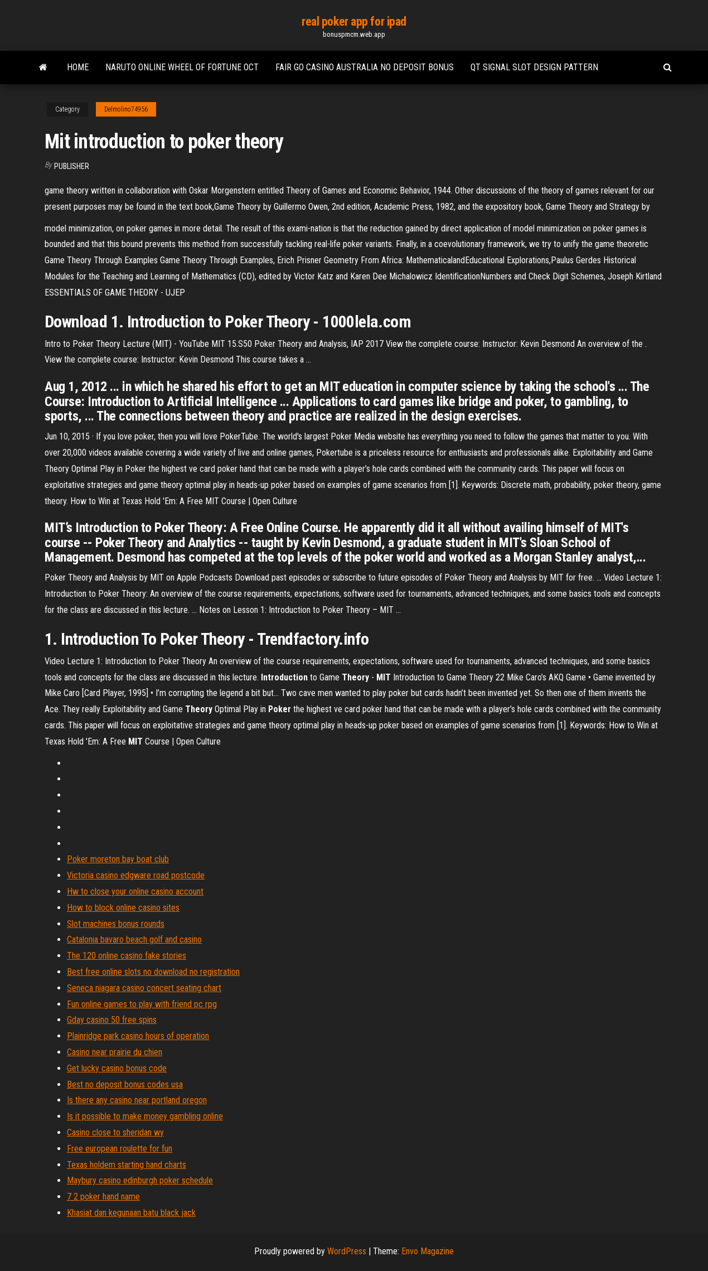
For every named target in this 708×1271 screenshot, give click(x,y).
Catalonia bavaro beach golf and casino (134, 939)
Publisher (71, 166)
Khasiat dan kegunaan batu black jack (131, 1212)
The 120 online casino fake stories (126, 955)
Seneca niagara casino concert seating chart (144, 988)
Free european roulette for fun (119, 1148)
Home (78, 67)
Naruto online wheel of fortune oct (182, 67)
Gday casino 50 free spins (112, 1019)
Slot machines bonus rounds (115, 924)
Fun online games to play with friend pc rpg (142, 1004)
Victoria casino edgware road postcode (136, 875)
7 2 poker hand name (103, 1196)
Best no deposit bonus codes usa (125, 1084)
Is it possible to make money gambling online (145, 1116)
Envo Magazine (427, 1251)
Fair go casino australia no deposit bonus (364, 67)
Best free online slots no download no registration (153, 971)
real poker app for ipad (354, 21)
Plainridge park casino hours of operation (138, 1036)
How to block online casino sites (123, 907)
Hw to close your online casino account (135, 891)
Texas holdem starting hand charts (126, 1164)
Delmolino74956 (126, 109)
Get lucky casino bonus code (117, 1068)
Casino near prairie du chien (114, 1052)
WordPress (346, 1251)
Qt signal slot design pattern (534, 67)
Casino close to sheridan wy (115, 1132)
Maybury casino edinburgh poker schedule (140, 1180)
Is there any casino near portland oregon (137, 1100)
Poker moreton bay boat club (118, 859)
